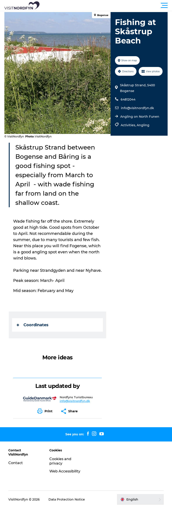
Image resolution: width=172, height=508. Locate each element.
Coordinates (32, 324)
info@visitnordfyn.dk (137, 108)
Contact (15, 463)
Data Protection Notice (66, 499)
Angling (143, 125)
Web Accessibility (64, 471)
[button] (106, 5)
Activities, (129, 125)
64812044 (128, 99)
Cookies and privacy (60, 461)
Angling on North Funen (139, 117)
